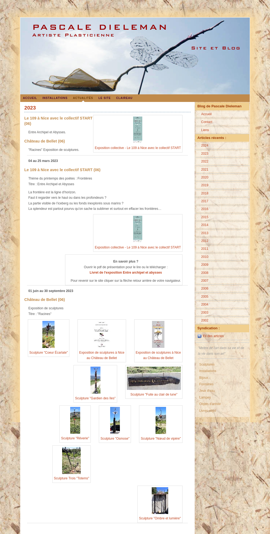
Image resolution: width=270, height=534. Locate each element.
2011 (204, 249)
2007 (204, 281)
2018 (204, 193)
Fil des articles (213, 336)
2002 (204, 320)
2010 (204, 257)
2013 (204, 233)
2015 (204, 217)
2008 (204, 273)
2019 (204, 185)
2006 (204, 288)
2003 (204, 312)
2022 (204, 161)
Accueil (30, 98)
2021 (204, 169)
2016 (204, 209)
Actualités (83, 98)
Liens (205, 130)
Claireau (124, 98)
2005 (204, 296)
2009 (204, 265)
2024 (204, 145)
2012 (204, 241)
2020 (204, 177)
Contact (206, 122)
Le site (105, 98)
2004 (204, 304)
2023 (204, 153)
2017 (204, 201)
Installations (55, 98)
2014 (204, 225)
